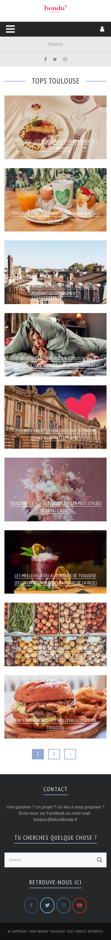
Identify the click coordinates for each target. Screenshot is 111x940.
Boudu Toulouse (51, 931)
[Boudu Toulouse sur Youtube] (80, 905)
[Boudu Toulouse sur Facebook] (31, 905)
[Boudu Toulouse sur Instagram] (64, 905)
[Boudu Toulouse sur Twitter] (47, 905)
